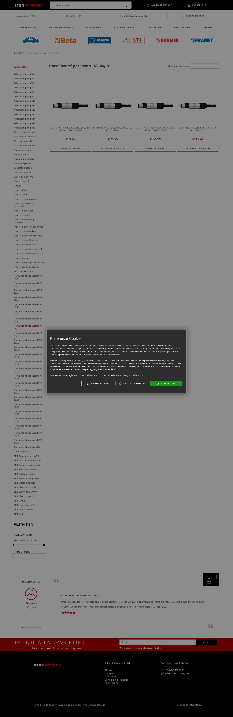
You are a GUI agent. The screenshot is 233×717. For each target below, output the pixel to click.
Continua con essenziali (132, 383)
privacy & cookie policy (132, 375)
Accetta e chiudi (166, 383)
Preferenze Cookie (97, 383)
